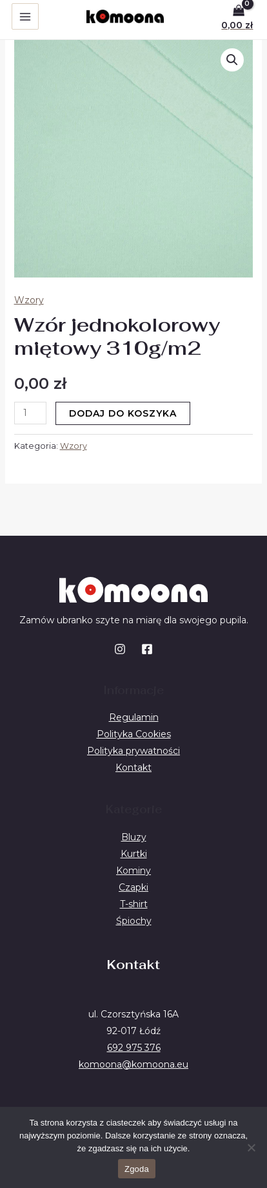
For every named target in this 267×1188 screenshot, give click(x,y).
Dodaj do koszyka (123, 413)
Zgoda (136, 1169)
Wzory (29, 300)
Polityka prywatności (133, 751)
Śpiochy (134, 921)
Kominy (133, 870)
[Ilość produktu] (30, 413)
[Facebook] (147, 649)
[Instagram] (120, 649)
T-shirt (134, 904)
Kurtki (134, 854)
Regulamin (134, 717)
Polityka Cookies (134, 734)
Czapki (133, 887)
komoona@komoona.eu (133, 1064)
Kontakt (133, 767)
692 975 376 (134, 1047)
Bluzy (133, 837)
